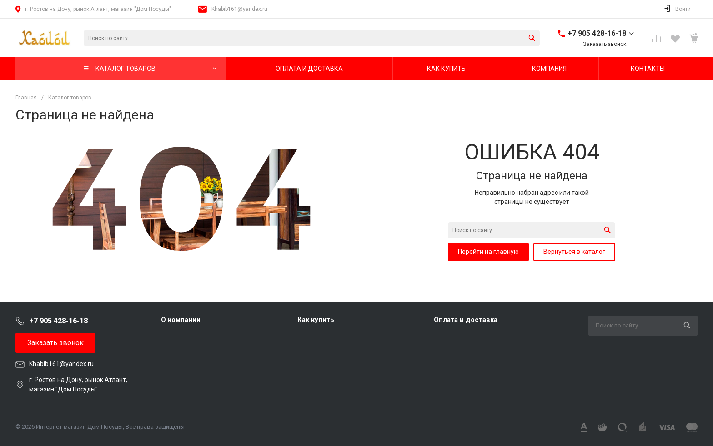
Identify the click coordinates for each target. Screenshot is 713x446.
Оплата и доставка (465, 320)
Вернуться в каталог (574, 251)
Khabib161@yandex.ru (239, 9)
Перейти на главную (488, 251)
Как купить (315, 320)
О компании (181, 320)
